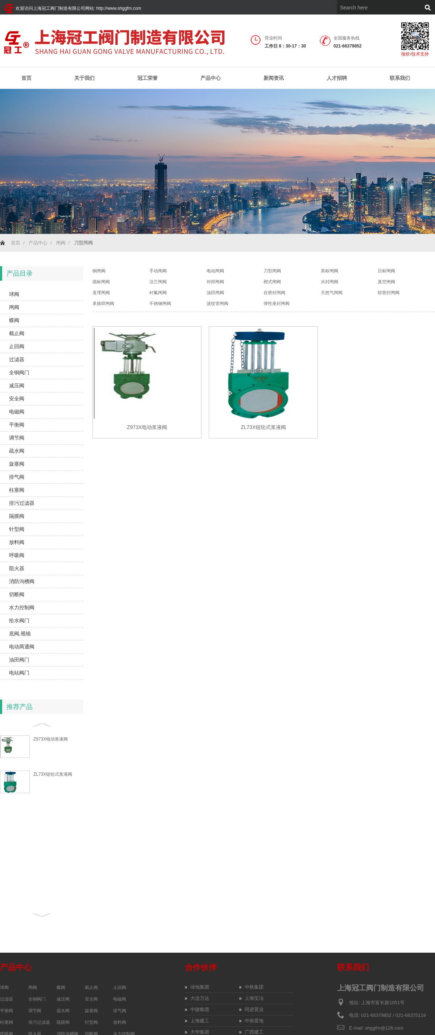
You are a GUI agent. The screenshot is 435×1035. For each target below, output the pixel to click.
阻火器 (16, 568)
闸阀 (61, 243)
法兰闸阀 (158, 281)
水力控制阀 (21, 607)
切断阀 (16, 594)
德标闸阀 (101, 281)
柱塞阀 (16, 490)
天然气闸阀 (332, 292)
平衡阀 (16, 425)
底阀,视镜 (20, 633)
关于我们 (84, 78)
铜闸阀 (98, 270)
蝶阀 (14, 320)
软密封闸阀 (388, 292)
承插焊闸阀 (103, 303)
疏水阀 (16, 451)
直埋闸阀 (101, 292)
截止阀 (16, 333)
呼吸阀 (16, 555)
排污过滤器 (21, 503)
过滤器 (16, 359)
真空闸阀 (386, 281)
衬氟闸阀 (158, 292)
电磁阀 (16, 412)
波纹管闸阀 (217, 303)
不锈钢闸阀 (160, 303)
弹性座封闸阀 (277, 303)
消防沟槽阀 (21, 581)
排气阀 (16, 477)
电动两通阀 (21, 647)
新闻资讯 (274, 78)
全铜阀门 (19, 372)
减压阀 (16, 385)
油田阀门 (19, 660)
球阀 (14, 294)
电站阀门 (19, 673)
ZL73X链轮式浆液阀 (52, 774)
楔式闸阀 (272, 281)
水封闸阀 (329, 281)
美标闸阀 (329, 270)
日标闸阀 (386, 270)
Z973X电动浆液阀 (50, 739)
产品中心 (210, 78)
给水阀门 (19, 620)
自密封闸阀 (274, 292)
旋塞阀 (16, 464)
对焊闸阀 (215, 281)
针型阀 (16, 529)
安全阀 (16, 398)
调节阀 (16, 438)
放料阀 (16, 542)
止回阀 (16, 346)
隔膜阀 (16, 516)
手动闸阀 (158, 270)
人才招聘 (337, 78)
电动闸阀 (215, 270)
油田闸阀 (215, 292)
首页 (26, 78)
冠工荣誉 (147, 78)
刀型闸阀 (272, 270)
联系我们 (400, 78)
